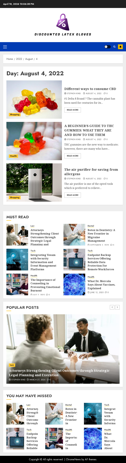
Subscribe (120, 46)
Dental (91, 226)
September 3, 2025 (99, 245)
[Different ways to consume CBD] (34, 99)
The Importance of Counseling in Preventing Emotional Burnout (45, 285)
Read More (72, 109)
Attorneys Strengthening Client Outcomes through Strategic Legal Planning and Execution (45, 239)
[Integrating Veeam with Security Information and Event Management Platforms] (17, 259)
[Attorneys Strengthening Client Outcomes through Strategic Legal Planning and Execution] (17, 235)
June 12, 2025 (96, 292)
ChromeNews (73, 459)
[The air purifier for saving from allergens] (34, 182)
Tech (33, 251)
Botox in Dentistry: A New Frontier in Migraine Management (74, 419)
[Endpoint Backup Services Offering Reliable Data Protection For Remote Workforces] (74, 259)
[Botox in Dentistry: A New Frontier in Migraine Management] (74, 235)
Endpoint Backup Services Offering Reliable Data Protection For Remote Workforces (101, 262)
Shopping (14, 114)
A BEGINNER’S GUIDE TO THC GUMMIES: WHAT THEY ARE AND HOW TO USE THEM (89, 130)
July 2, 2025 (39, 295)
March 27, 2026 (37, 380)
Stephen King (74, 93)
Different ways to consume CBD (90, 89)
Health (13, 156)
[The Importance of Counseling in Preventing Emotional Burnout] (17, 284)
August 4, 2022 (94, 93)
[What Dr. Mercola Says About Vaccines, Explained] (74, 284)
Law (32, 226)
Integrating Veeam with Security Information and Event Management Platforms (43, 262)
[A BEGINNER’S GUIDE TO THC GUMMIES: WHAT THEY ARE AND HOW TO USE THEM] (34, 141)
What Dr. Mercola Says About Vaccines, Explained (101, 284)
